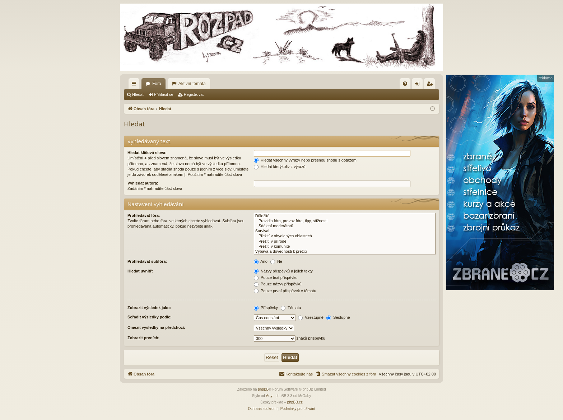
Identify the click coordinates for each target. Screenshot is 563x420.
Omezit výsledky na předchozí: (156, 327)
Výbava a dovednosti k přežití (345, 251)
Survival (345, 231)
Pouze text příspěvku (276, 277)
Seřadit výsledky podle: (149, 317)
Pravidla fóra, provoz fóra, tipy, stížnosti (345, 221)
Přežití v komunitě (345, 246)
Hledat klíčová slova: (147, 152)
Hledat (138, 94)
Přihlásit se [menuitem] (419, 85)
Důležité (345, 216)
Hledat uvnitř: (140, 271)
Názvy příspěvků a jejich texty (283, 271)
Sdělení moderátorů (345, 226)
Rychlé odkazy (135, 85)
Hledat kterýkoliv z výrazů (280, 166)
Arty (269, 396)
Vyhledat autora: (142, 183)
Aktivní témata (192, 83)
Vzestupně (311, 317)
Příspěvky (266, 307)
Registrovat (194, 94)
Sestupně (338, 317)
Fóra (156, 83)
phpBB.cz (295, 402)
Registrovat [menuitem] (431, 85)
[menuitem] (405, 83)
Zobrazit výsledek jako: (149, 307)
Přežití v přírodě (345, 241)
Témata (291, 307)
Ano (260, 261)
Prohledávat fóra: (143, 215)
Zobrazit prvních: (143, 338)
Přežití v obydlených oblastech (345, 236)
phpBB (263, 389)
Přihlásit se (163, 94)
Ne (276, 261)
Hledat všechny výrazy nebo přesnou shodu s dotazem (305, 160)
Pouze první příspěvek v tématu (285, 291)
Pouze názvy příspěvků (278, 284)
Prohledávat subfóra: (147, 261)
